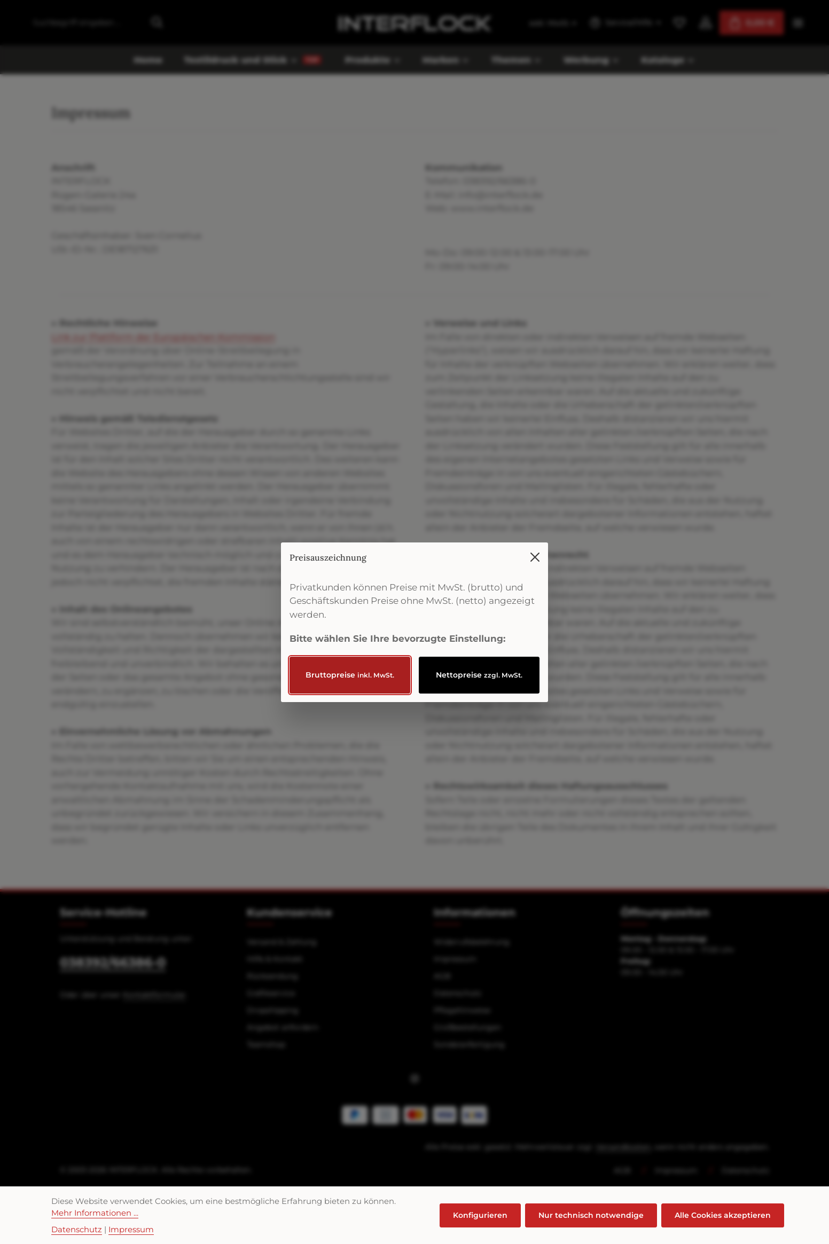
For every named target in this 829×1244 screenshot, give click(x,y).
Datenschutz (76, 1229)
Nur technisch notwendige (591, 1215)
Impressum (131, 1229)
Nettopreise (479, 655)
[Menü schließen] (535, 537)
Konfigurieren (480, 1215)
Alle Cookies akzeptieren (723, 1215)
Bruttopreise (350, 655)
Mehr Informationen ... (94, 1213)
